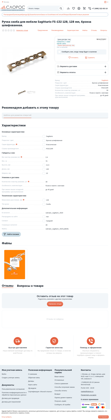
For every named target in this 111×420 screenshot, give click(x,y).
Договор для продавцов (10, 398)
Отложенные (59, 380)
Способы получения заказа (65, 387)
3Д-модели (32, 388)
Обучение (72, 14)
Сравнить (90, 57)
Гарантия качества (54, 348)
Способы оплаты (61, 391)
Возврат (58, 394)
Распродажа (8, 14)
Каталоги (37, 14)
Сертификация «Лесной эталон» (40, 392)
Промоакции (17, 14)
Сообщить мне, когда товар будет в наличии (77, 52)
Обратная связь (34, 378)
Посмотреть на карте (88, 395)
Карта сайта (32, 385)
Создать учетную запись (11, 378)
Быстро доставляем (18, 348)
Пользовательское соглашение (13, 389)
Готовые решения (82, 14)
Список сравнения (61, 383)
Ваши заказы (59, 376)
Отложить (73, 57)
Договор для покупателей (11, 402)
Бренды (24, 14)
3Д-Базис (30, 14)
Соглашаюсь (103, 417)
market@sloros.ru (87, 391)
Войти (4, 374)
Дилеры (31, 381)
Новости (54, 14)
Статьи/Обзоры (63, 14)
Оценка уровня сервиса (63, 397)
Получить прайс (60, 401)
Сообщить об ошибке (62, 405)
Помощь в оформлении (91, 348)
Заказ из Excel (46, 14)
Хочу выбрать (7, 417)
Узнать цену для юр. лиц (66, 45)
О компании (32, 374)
